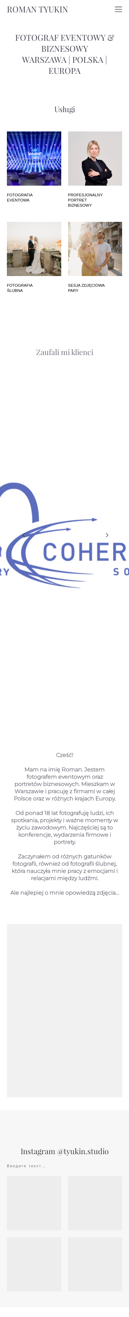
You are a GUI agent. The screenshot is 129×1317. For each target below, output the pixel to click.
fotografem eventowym (58, 784)
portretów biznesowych (46, 791)
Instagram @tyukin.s (56, 1158)
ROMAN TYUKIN (37, 9)
